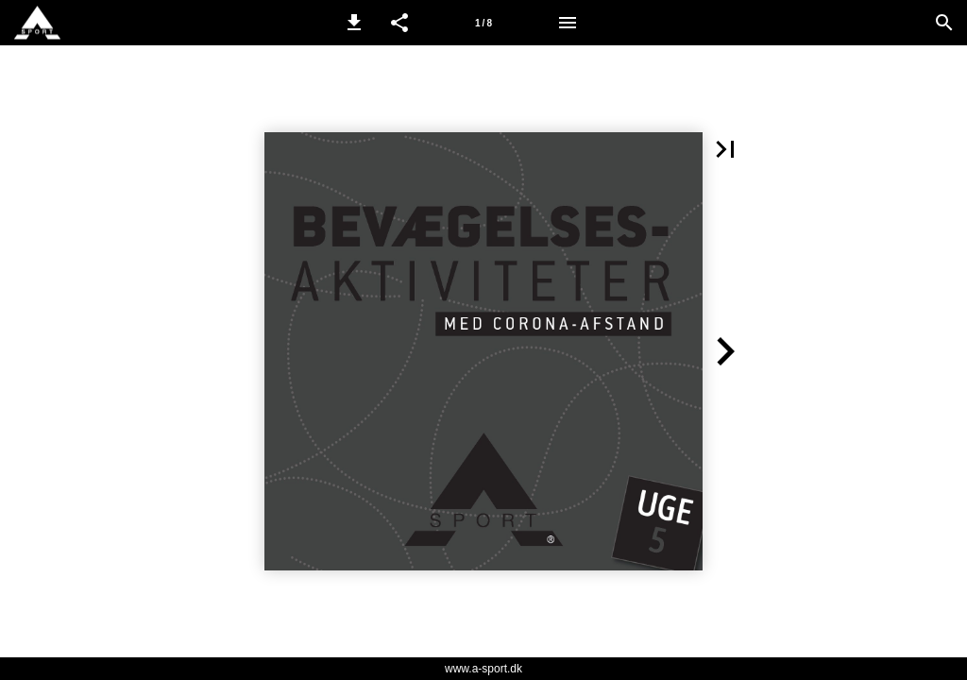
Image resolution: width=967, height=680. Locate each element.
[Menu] (567, 22)
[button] (354, 22)
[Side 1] (483, 22)
